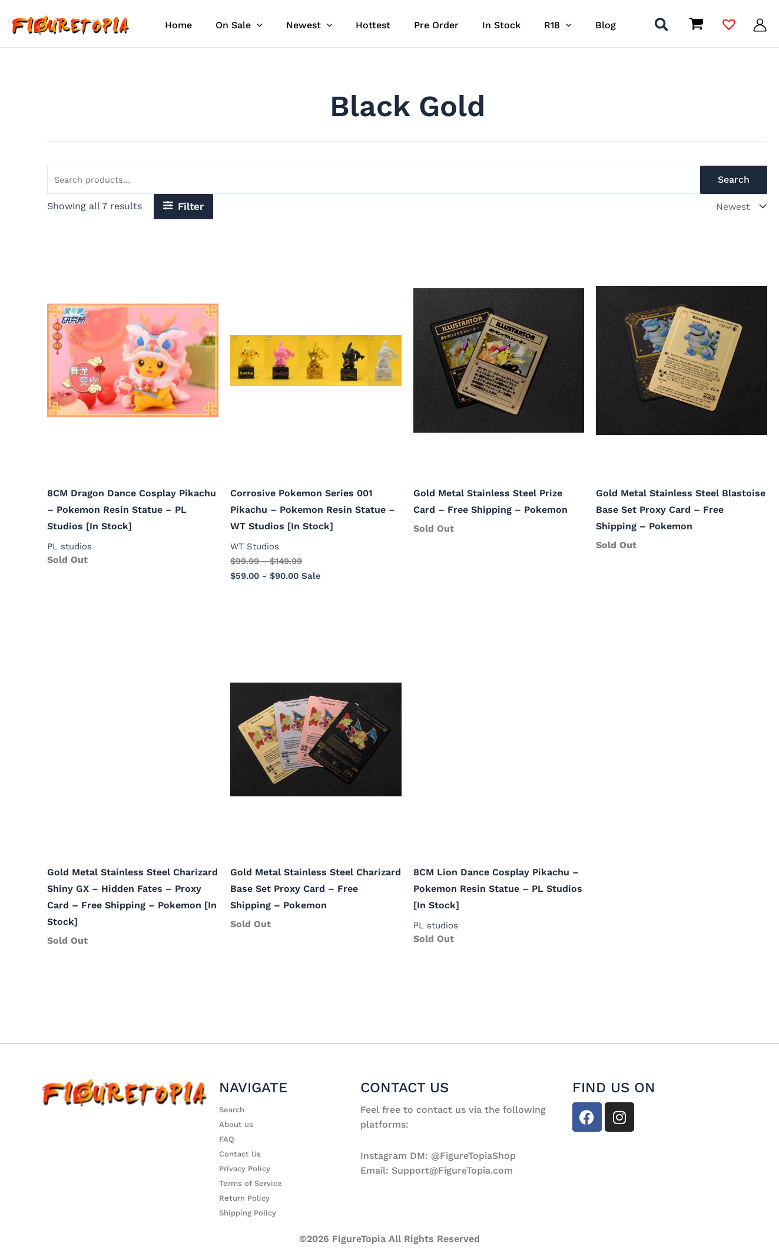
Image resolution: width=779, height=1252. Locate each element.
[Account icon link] (760, 25)
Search (734, 181)
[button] (268, 25)
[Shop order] (739, 209)
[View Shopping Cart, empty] (696, 24)
